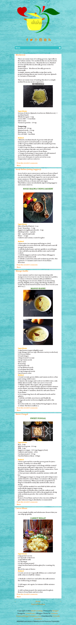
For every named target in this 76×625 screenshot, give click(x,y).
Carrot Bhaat (21, 508)
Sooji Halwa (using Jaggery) (28, 169)
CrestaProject (30, 613)
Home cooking (36, 611)
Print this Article (23, 163)
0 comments (33, 163)
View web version (38, 604)
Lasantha (54, 613)
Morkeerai (20, 55)
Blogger (55, 611)
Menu (38, 48)
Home (38, 601)
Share (19, 165)
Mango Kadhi (22, 271)
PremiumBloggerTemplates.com (28, 616)
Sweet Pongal (22, 414)
